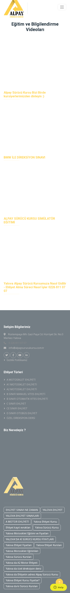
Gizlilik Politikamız (17, 360)
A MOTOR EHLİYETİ (17, 521)
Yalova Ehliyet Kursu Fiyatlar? (22, 580)
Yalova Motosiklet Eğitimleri (22, 551)
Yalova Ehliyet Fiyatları (19, 545)
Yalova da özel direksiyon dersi (23, 568)
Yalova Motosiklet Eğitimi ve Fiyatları (27, 533)
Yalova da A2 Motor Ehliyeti (21, 562)
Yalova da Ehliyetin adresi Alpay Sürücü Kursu (32, 574)
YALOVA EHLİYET (53, 510)
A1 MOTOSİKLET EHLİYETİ (22, 384)
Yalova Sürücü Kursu (47, 527)
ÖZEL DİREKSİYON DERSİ (21, 418)
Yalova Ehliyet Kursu (45, 521)
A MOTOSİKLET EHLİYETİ (21, 379)
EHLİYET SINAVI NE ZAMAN (22, 510)
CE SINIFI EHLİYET (17, 408)
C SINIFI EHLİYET (16, 403)
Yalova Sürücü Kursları (18, 557)
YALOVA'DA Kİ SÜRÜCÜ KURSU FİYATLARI (30, 539)
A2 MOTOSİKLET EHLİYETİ (22, 389)
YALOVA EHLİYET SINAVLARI (22, 515)
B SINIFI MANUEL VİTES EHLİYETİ (26, 394)
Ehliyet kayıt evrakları (18, 527)
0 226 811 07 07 (15, 343)
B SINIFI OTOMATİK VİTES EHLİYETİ (27, 399)
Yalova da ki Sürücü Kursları (22, 586)
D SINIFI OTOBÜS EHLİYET (22, 413)
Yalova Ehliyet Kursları (49, 545)
